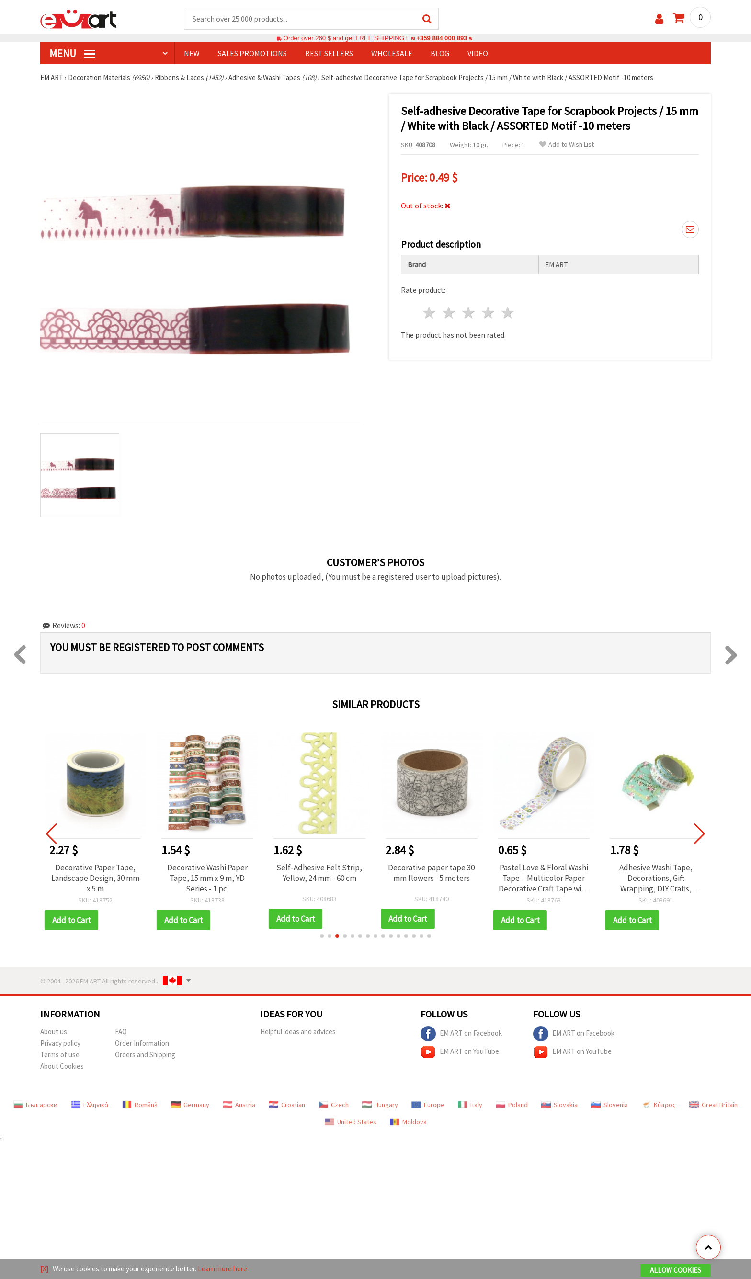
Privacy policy (60, 1043)
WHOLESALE (391, 53)
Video (477, 53)
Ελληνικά (90, 1104)
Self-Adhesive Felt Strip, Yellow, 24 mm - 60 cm (319, 872)
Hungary (380, 1104)
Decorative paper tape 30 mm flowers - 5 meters (431, 872)
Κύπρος (658, 1104)
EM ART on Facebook (461, 1033)
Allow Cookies (675, 1270)
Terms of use (60, 1054)
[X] (44, 1268)
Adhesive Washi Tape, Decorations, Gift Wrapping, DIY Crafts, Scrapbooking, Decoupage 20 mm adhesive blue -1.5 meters (656, 878)
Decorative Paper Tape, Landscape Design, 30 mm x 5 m (95, 878)
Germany (190, 1104)
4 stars (488, 312)
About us (53, 1031)
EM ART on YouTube (460, 1052)
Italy (470, 1104)
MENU (72, 53)
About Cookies (62, 1066)
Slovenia (609, 1104)
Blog (440, 53)
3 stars (469, 312)
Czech (334, 1104)
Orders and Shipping (145, 1054)
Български (35, 1104)
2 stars (449, 312)
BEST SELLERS (329, 53)
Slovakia (559, 1104)
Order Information (142, 1043)
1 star (430, 312)
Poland (512, 1104)
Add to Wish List (566, 144)
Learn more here (222, 1268)
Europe (427, 1104)
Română (140, 1104)
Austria (239, 1104)
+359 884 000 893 (441, 38)
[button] (322, 936)
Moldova (408, 1122)
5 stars (508, 312)
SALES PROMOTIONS (252, 53)
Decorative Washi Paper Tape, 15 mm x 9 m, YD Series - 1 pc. (207, 878)
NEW (192, 53)
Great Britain (713, 1104)
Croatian (287, 1104)
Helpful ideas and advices (298, 1031)
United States (350, 1122)
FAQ (121, 1031)
